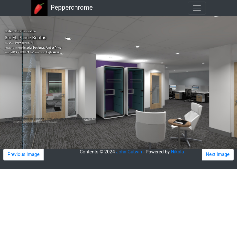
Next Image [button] (218, 154)
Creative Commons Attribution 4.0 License (35, 122)
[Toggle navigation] (197, 8)
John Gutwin (129, 152)
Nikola (177, 152)
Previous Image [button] (23, 154)
